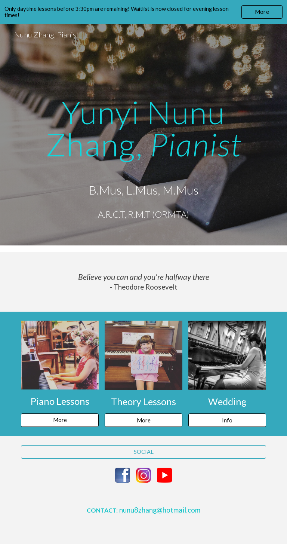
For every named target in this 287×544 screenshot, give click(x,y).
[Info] (227, 420)
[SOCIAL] (143, 451)
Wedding (227, 401)
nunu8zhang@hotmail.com (159, 510)
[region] (143, 12)
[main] (143, 134)
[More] (59, 419)
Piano (43, 401)
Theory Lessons (143, 401)
